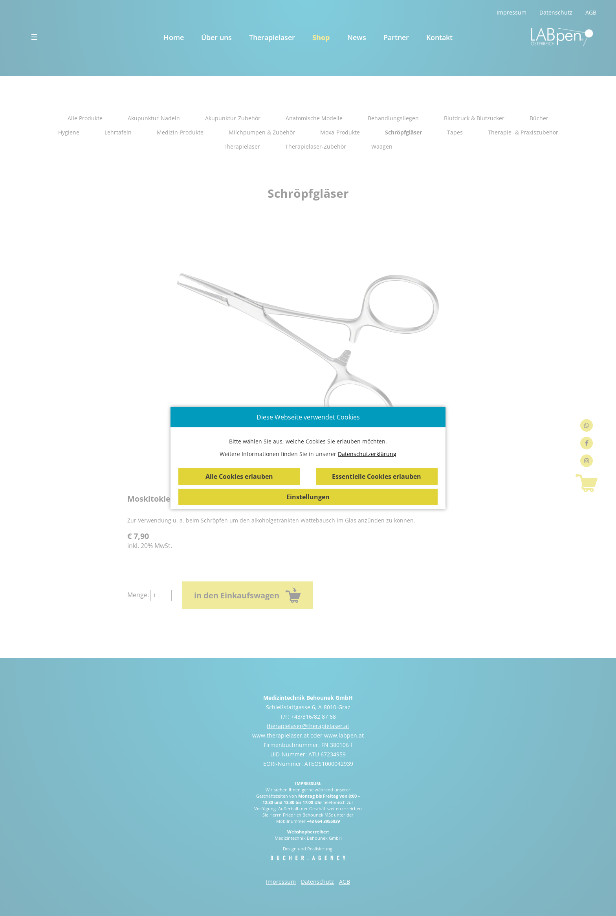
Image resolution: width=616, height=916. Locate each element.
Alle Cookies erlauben (239, 476)
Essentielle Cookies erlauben (376, 476)
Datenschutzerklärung (367, 454)
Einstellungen (308, 497)
